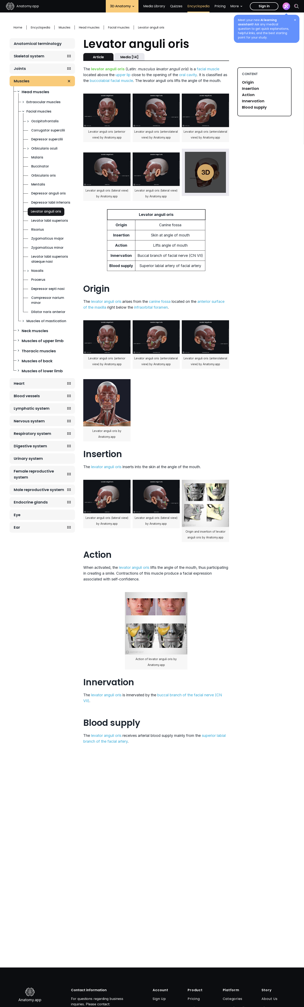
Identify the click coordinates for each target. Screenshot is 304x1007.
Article (98, 57)
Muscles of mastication (46, 321)
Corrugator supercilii (48, 130)
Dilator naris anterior (48, 312)
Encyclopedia (198, 6)
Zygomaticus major (47, 238)
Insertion (250, 89)
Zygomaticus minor (47, 247)
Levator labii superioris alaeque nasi (49, 259)
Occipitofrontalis (45, 121)
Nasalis (37, 270)
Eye (17, 514)
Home (18, 27)
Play (205, 172)
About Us (270, 998)
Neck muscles (35, 330)
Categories (233, 998)
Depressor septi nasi (48, 289)
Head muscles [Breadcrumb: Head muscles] (89, 27)
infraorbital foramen (151, 307)
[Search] (296, 6)
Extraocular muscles (43, 102)
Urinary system (28, 458)
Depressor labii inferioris (50, 202)
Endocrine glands (31, 502)
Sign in (264, 6)
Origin (248, 82)
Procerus (38, 279)
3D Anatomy (122, 6)
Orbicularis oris (43, 175)
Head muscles (35, 91)
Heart (19, 383)
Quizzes (176, 6)
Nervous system (29, 421)
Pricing (220, 6)
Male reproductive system (39, 489)
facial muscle (208, 69)
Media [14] (129, 57)
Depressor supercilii (47, 139)
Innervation (253, 101)
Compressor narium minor (47, 300)
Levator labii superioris (49, 220)
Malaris (37, 157)
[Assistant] (286, 6)
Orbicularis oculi (44, 148)
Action (248, 95)
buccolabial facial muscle (111, 80)
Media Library (154, 6)
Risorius (37, 229)
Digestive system (30, 446)
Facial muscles (38, 111)
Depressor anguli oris (48, 193)
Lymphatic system (32, 408)
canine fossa (160, 301)
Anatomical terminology (38, 43)
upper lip (123, 75)
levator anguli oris (106, 301)
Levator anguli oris (46, 211)
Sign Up (159, 998)
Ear (17, 527)
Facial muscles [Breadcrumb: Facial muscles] (119, 27)
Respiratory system (32, 433)
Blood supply (254, 107)
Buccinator (40, 166)
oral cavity (188, 75)
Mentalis (38, 184)
